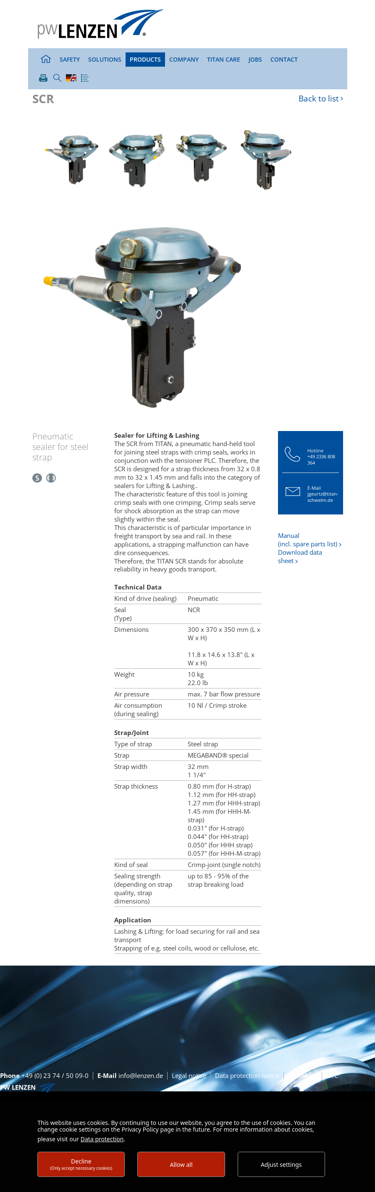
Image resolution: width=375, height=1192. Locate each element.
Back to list (319, 98)
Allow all (181, 1165)
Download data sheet (300, 556)
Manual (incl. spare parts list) (307, 539)
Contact (284, 59)
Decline (81, 1164)
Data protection (102, 1139)
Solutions (104, 59)
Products (145, 59)
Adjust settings (281, 1165)
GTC (332, 1075)
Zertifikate (302, 1075)
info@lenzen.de (130, 1075)
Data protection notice (247, 1075)
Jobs (255, 59)
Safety (70, 59)
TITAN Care (223, 59)
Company (184, 59)
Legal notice (189, 1075)
